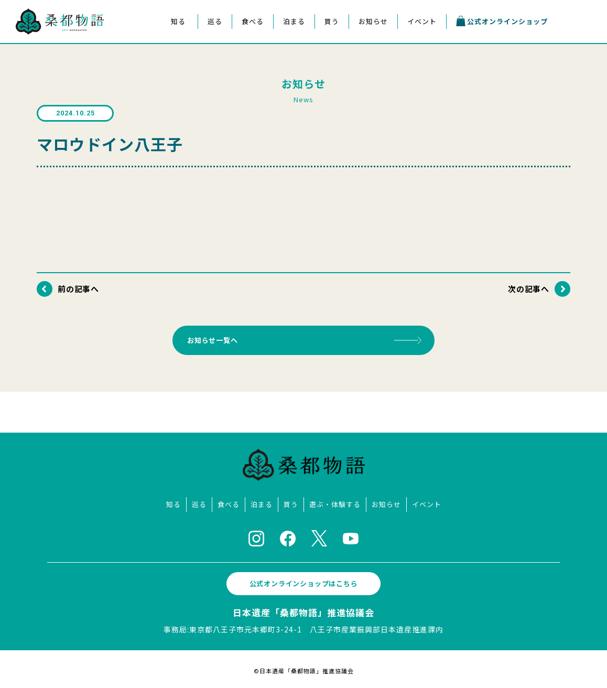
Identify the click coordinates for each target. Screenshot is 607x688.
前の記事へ (79, 288)
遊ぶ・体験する (335, 501)
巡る (215, 21)
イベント (422, 21)
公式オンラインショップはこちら (303, 580)
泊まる (294, 21)
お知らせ (373, 21)
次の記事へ (528, 288)
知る (178, 21)
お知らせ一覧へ (216, 338)
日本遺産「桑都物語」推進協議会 (303, 609)
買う (331, 21)
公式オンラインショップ (502, 21)
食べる (253, 21)
